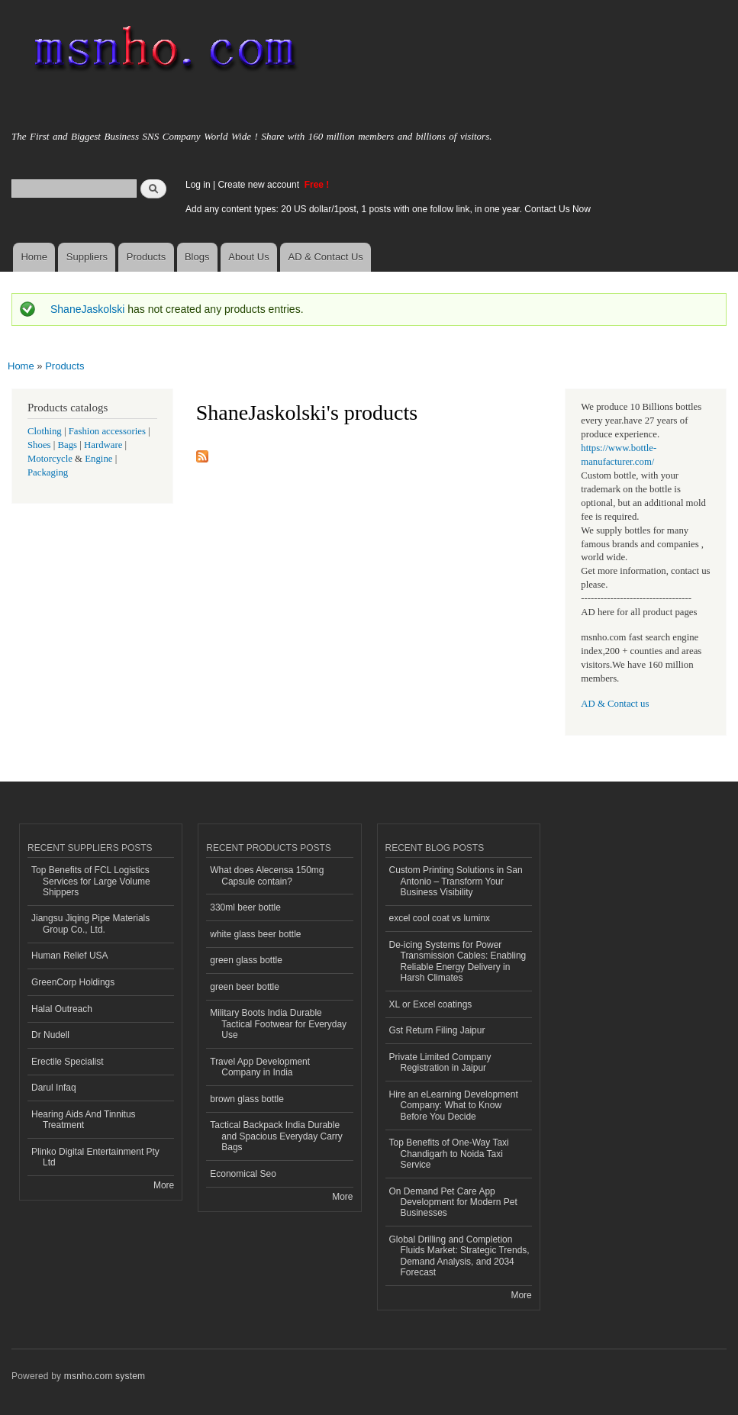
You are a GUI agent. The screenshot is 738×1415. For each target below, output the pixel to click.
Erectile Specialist (67, 1061)
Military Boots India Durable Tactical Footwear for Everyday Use (278, 1023)
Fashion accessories (107, 431)
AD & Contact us (615, 703)
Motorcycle (50, 458)
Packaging (47, 472)
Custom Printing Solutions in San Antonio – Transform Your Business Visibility (456, 881)
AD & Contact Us (325, 257)
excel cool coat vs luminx (440, 918)
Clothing (44, 431)
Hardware (103, 445)
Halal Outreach (61, 1009)
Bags (68, 445)
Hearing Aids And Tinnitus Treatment (83, 1119)
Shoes (39, 445)
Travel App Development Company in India (260, 1067)
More (163, 1185)
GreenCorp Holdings (72, 982)
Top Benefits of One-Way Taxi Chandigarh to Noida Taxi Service (449, 1153)
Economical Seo (243, 1173)
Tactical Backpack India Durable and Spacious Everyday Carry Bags (276, 1136)
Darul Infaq (53, 1087)
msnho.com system (104, 1376)
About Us (248, 257)
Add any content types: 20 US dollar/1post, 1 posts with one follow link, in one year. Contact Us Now (388, 209)
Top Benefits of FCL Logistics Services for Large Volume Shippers (90, 881)
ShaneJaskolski (87, 309)
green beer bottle (244, 986)
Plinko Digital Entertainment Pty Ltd (95, 1157)
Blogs (197, 257)
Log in (198, 184)
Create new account (259, 184)
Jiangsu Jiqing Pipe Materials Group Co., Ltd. (90, 923)
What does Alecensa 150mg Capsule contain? (267, 875)
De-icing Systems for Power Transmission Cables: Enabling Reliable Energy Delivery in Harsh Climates (458, 961)
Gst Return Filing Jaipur (437, 1030)
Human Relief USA (69, 955)
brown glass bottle (247, 1099)
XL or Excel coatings (430, 1004)
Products (146, 257)
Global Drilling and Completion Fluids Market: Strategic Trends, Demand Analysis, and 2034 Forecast (459, 1256)
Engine (98, 458)
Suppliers (87, 257)
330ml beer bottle (245, 907)
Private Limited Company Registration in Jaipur (440, 1062)
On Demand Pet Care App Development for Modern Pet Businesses (453, 1202)
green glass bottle (246, 960)
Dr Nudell (50, 1035)
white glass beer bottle (255, 934)
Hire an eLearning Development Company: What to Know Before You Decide (453, 1105)
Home (34, 257)
